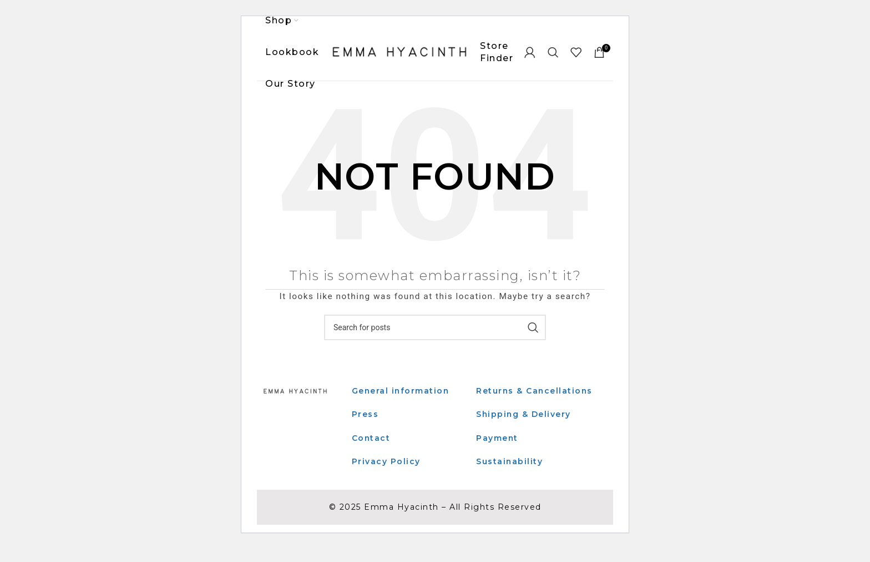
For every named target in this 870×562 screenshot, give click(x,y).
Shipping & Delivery (524, 427)
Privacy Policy (386, 462)
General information (401, 392)
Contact (371, 439)
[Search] (553, 53)
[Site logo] (399, 52)
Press (365, 415)
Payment (497, 451)
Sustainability (509, 475)
